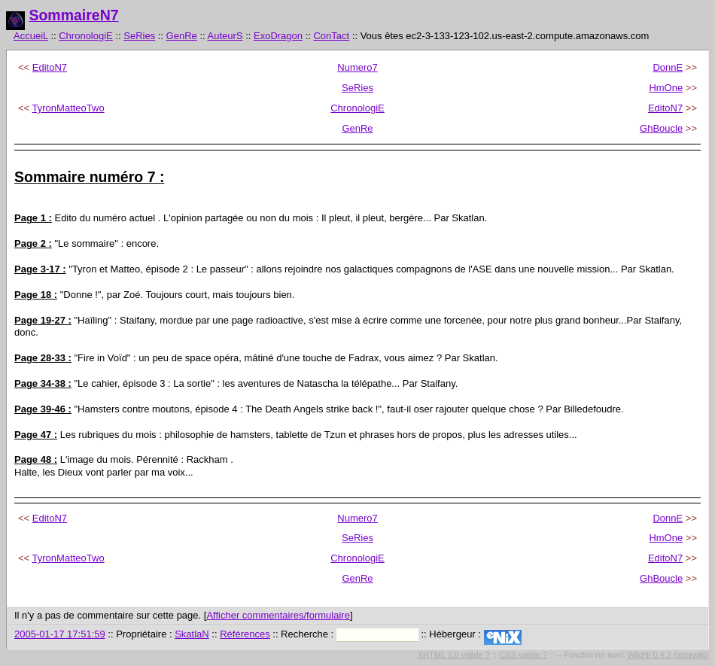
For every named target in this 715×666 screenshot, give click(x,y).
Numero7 (357, 67)
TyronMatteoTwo (68, 108)
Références (244, 634)
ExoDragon (278, 35)
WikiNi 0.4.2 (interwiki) (668, 654)
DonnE (668, 67)
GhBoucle (661, 128)
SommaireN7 (73, 15)
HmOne (666, 87)
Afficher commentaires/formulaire (278, 615)
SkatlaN (192, 634)
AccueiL (31, 35)
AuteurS (225, 35)
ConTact (331, 35)
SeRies (139, 35)
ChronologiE (86, 35)
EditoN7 (49, 67)
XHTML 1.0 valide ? (454, 654)
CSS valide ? (523, 654)
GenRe (181, 35)
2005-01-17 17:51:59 (59, 634)
